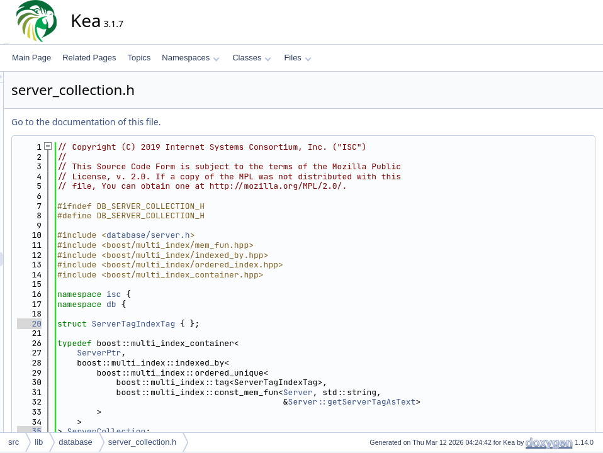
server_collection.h (142, 442)
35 (142, 431)
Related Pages (89, 57)
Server (411, 392)
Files (297, 57)
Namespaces (190, 57)
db (225, 304)
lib (39, 442)
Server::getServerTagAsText (465, 401)
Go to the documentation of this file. (199, 122)
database (76, 442)
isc (227, 294)
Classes (251, 57)
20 (142, 323)
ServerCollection (220, 431)
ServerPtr (212, 352)
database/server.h (261, 235)
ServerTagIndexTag (247, 323)
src (13, 442)
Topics (138, 57)
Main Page (31, 57)
